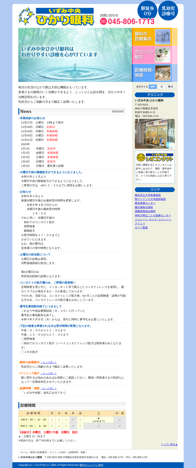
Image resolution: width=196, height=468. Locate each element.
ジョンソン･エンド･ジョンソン (153, 219)
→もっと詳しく (48, 362)
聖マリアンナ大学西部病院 (150, 199)
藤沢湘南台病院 (144, 207)
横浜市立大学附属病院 (148, 195)
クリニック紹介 (57, 452)
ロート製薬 (141, 227)
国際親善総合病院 (145, 211)
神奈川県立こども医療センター (153, 215)
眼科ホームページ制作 (91, 465)
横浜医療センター (145, 203)
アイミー (140, 223)
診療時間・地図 (77, 452)
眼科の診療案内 (38, 452)
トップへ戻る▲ (169, 444)
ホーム (24, 452)
